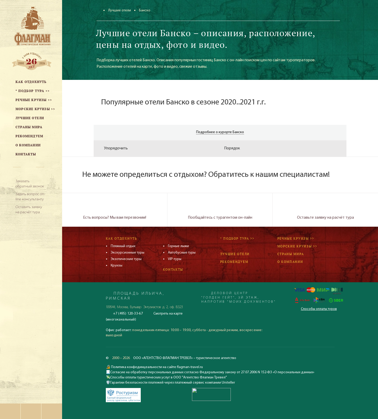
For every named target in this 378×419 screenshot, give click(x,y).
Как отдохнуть (121, 238)
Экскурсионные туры (127, 253)
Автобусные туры (182, 253)
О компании (290, 262)
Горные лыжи (178, 246)
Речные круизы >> (295, 238)
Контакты (173, 269)
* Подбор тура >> (237, 238)
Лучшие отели (119, 10)
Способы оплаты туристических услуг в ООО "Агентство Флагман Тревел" (168, 377)
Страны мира (290, 254)
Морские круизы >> (297, 246)
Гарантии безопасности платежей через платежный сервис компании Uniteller (172, 383)
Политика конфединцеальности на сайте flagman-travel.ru (156, 367)
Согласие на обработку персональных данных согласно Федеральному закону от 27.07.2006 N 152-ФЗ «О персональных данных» (212, 372)
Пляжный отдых (123, 246)
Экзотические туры (126, 259)
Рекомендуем (234, 262)
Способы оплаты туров (319, 309)
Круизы (116, 266)
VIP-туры (174, 259)
